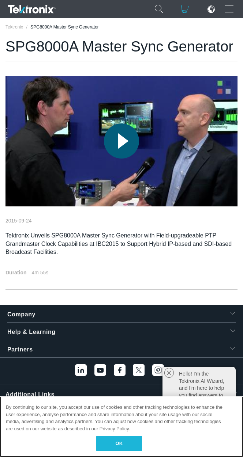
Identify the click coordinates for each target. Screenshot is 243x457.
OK (119, 443)
